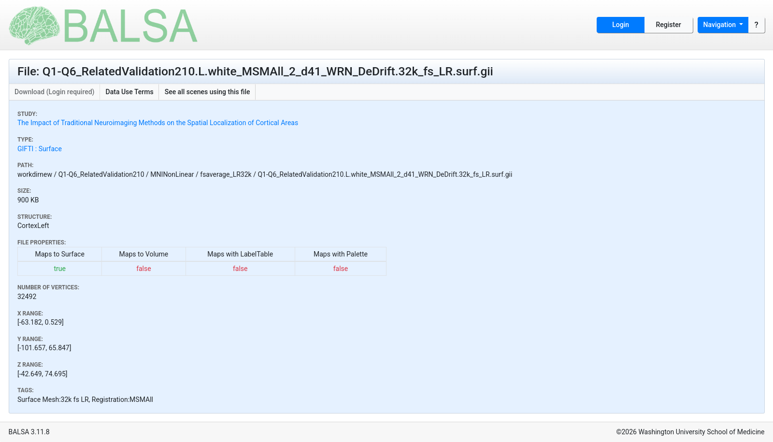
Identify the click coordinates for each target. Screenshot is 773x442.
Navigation (720, 25)
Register (668, 25)
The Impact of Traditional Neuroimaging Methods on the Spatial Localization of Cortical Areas (157, 123)
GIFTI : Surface (39, 149)
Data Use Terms (130, 92)
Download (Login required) (54, 92)
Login (620, 25)
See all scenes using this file (207, 92)
